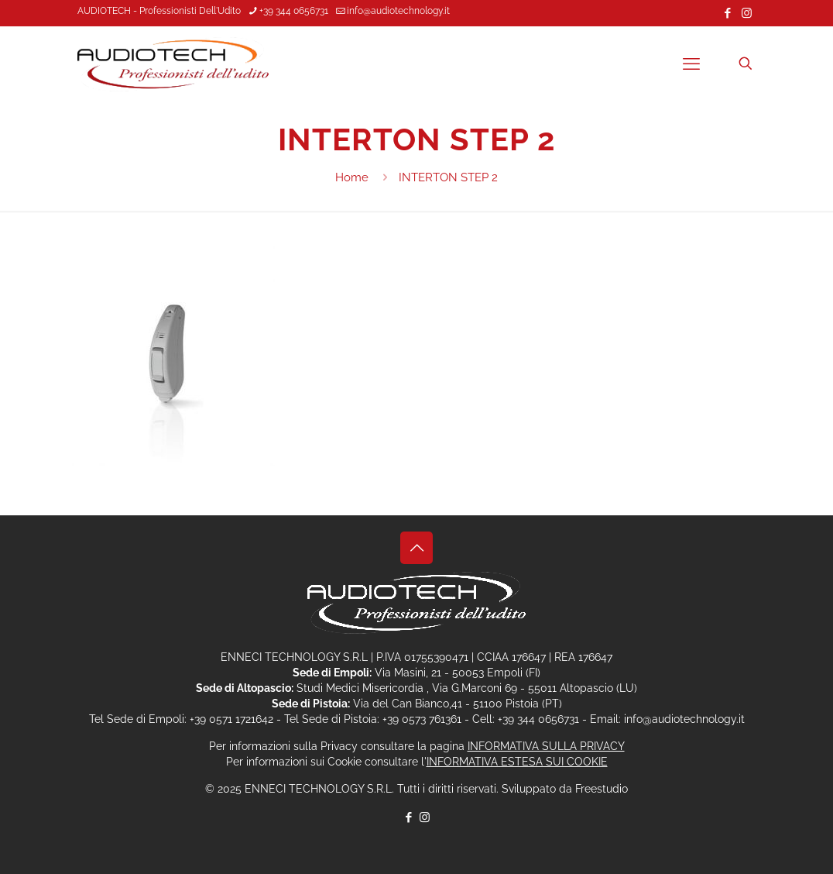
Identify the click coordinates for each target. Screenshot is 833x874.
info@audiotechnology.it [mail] (398, 10)
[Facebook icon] (727, 13)
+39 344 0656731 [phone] (293, 10)
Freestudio (601, 789)
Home (352, 177)
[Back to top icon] (416, 548)
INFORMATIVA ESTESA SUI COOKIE (517, 761)
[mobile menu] (691, 63)
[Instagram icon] (746, 13)
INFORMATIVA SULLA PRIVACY (546, 746)
